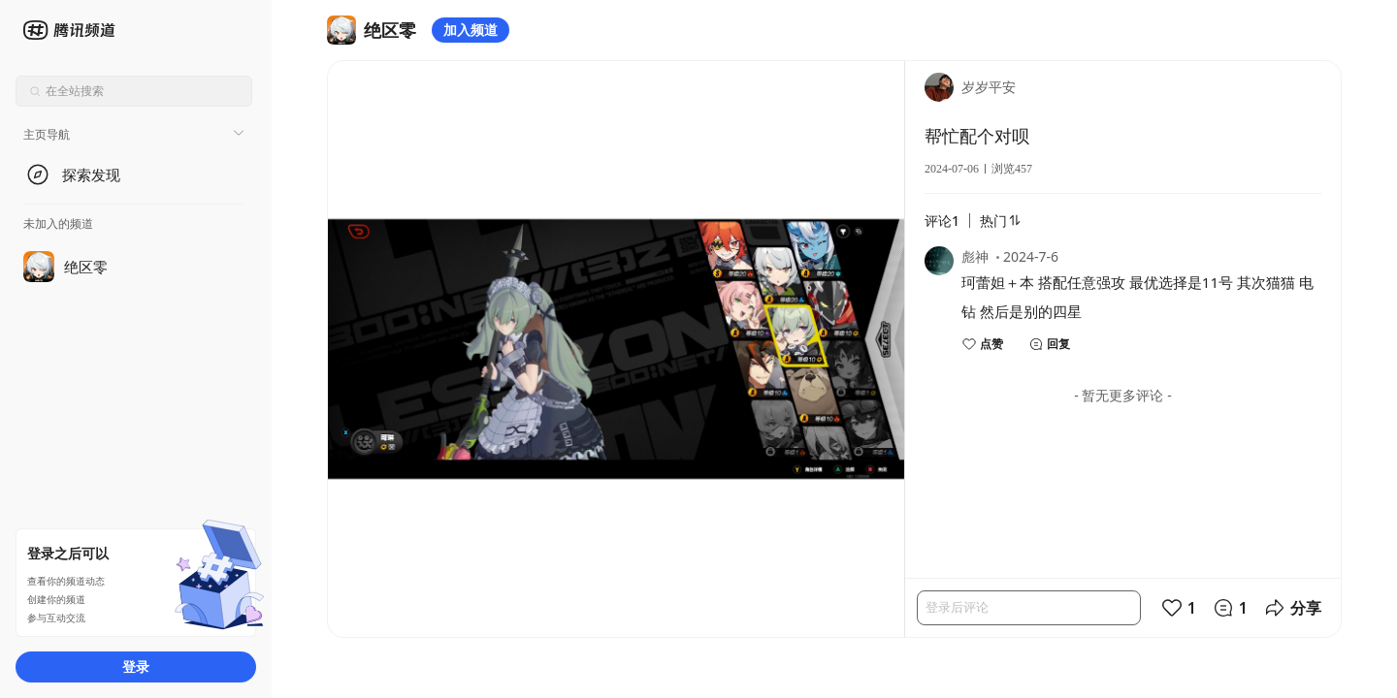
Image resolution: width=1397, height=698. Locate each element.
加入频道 (470, 29)
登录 (135, 666)
